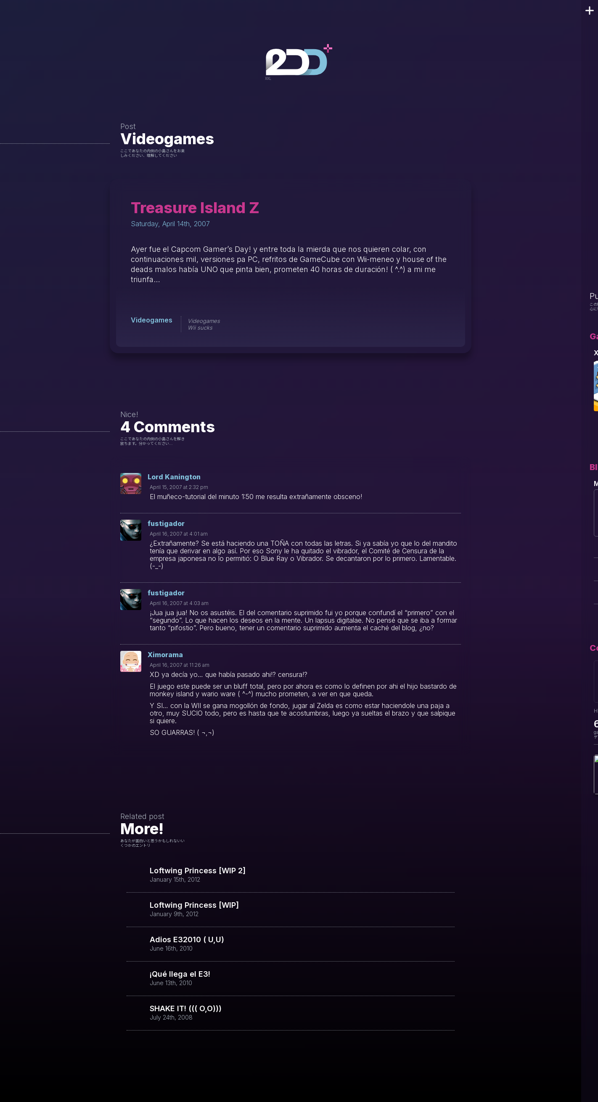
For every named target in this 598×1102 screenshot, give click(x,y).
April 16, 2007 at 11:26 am (179, 665)
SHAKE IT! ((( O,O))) (186, 1008)
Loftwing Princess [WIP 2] (198, 871)
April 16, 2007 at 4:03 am (179, 603)
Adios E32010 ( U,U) (187, 940)
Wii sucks (200, 327)
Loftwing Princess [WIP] (194, 905)
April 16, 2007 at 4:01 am (179, 534)
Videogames (167, 138)
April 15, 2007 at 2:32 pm (179, 487)
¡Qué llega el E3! (180, 974)
